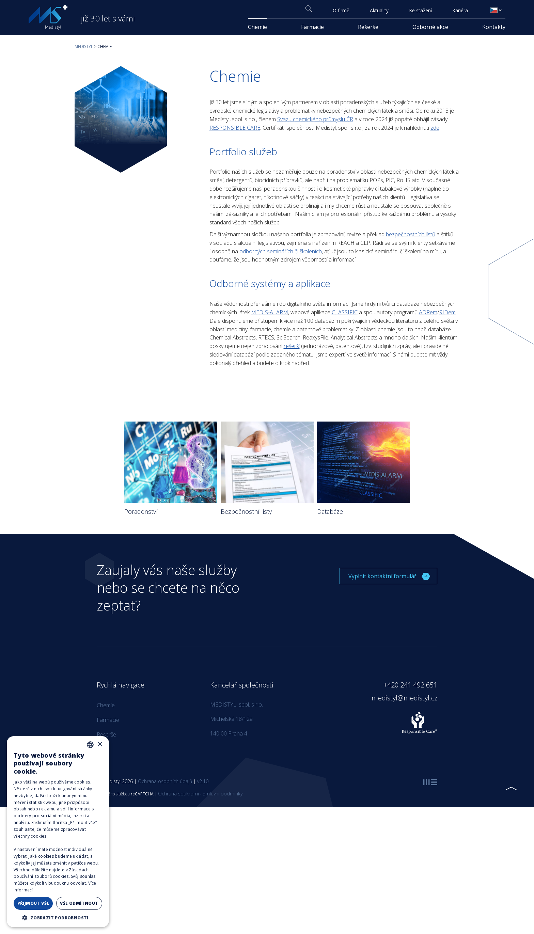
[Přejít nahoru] (511, 788)
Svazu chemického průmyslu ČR (315, 119)
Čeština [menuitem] (497, 10)
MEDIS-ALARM (269, 312)
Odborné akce (430, 27)
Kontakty (493, 27)
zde (434, 127)
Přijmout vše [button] (33, 903)
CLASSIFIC (345, 312)
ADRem (428, 312)
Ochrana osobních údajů (165, 781)
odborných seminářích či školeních (280, 251)
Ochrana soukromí (178, 793)
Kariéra (460, 10)
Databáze (330, 511)
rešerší (292, 346)
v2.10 (202, 781)
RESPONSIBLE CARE (234, 127)
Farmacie (312, 27)
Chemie (257, 27)
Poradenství (141, 511)
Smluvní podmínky (222, 793)
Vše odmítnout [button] (79, 903)
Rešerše (368, 27)
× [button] (99, 744)
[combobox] (90, 744)
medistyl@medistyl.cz (404, 698)
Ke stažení (420, 10)
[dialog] (58, 831)
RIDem (447, 312)
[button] (58, 917)
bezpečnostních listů (410, 234)
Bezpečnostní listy (246, 511)
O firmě (341, 10)
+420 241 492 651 (410, 685)
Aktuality (379, 10)
